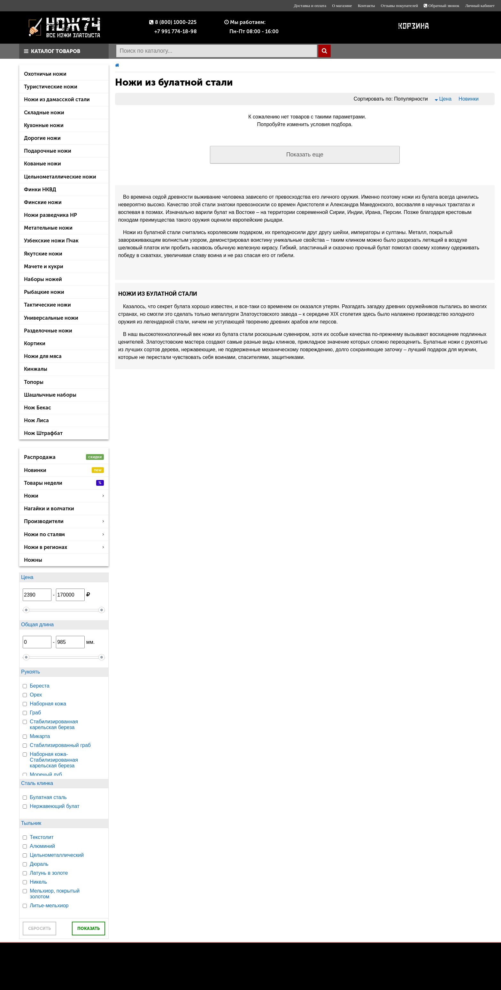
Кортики (34, 343)
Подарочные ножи (47, 151)
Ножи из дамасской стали (57, 99)
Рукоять (30, 671)
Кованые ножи (42, 164)
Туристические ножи (50, 87)
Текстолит (41, 837)
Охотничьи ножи (45, 74)
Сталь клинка (37, 783)
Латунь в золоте (49, 873)
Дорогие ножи (42, 138)
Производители (64, 521)
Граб (35, 712)
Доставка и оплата (310, 5)
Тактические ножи (47, 305)
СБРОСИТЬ (39, 928)
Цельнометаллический (57, 855)
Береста (39, 686)
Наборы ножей (43, 279)
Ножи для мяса (43, 356)
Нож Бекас (37, 408)
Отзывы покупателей (399, 5)
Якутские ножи (43, 254)
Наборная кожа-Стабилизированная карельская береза (54, 759)
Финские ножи (43, 202)
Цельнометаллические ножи (60, 177)
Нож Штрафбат (43, 433)
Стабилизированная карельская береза (54, 724)
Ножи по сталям (64, 534)
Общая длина (37, 624)
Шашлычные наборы (50, 395)
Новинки (64, 470)
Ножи (64, 496)
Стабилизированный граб (60, 745)
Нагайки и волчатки (49, 509)
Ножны (33, 560)
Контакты (366, 5)
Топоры (33, 382)
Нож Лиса (36, 420)
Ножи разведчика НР (50, 215)
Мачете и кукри (43, 266)
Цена (27, 577)
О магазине (342, 5)
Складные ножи (44, 113)
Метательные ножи (48, 228)
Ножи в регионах (64, 547)
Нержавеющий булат (54, 806)
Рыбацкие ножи (44, 292)
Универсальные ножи (51, 318)
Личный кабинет (480, 5)
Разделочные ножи (48, 331)
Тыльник (31, 823)
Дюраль (39, 864)
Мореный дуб (46, 774)
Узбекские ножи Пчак (51, 241)
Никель (38, 882)
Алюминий (42, 846)
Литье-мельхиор (49, 905)
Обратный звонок (441, 5)
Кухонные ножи (44, 125)
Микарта (40, 736)
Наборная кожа (48, 703)
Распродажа (64, 457)
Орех (36, 694)
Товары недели (64, 483)
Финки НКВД (40, 190)
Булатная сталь (48, 797)
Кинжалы (35, 369)
